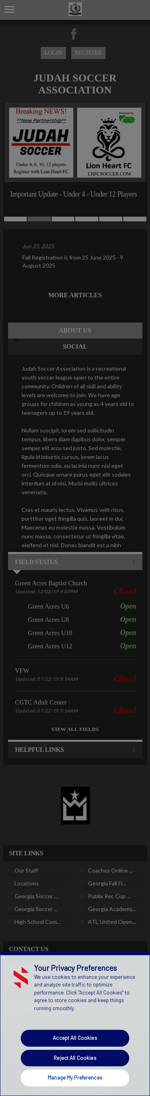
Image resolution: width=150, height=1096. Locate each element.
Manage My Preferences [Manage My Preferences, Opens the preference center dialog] (75, 1077)
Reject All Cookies (75, 1058)
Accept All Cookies (75, 1038)
